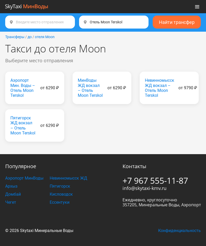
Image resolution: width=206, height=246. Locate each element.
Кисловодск (61, 194)
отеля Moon (45, 37)
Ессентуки (59, 202)
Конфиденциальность (179, 230)
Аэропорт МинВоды (24, 178)
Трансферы (14, 37)
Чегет (10, 202)
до (30, 37)
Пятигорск (60, 186)
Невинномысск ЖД (68, 178)
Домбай (13, 194)
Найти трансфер (177, 22)
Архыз (11, 186)
